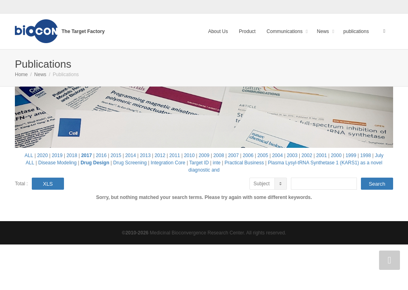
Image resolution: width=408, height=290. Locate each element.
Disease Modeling (57, 163)
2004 (277, 155)
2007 (233, 155)
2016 (101, 155)
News (323, 31)
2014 (130, 155)
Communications (285, 31)
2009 (204, 155)
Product (247, 31)
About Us (218, 31)
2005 (263, 155)
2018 (71, 155)
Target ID (199, 163)
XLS (48, 184)
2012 (160, 155)
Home (21, 74)
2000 (336, 155)
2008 (218, 155)
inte (216, 163)
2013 (145, 155)
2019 (57, 155)
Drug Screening (129, 163)
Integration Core (167, 163)
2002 (306, 155)
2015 (116, 155)
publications (356, 31)
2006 (248, 155)
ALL (29, 155)
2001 (321, 155)
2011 (174, 155)
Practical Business (244, 163)
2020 (42, 155)
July (379, 155)
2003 (292, 155)
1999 (351, 155)
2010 (189, 155)
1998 (365, 155)
